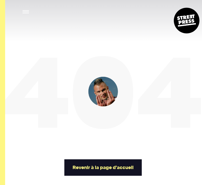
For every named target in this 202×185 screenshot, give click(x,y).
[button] (26, 12)
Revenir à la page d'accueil (103, 167)
